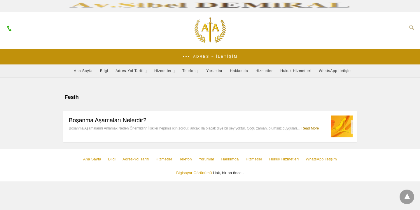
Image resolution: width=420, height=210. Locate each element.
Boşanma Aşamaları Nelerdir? (107, 120)
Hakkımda (239, 71)
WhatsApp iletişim (335, 71)
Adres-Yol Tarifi (130, 71)
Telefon (189, 71)
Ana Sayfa (83, 71)
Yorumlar (214, 71)
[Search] (410, 27)
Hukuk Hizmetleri (296, 71)
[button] (210, 56)
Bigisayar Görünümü (194, 173)
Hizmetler (163, 71)
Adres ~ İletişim (215, 57)
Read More (310, 128)
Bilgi (104, 71)
